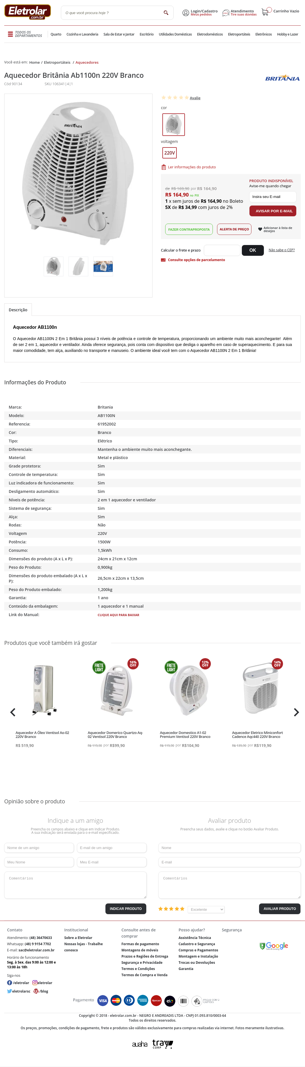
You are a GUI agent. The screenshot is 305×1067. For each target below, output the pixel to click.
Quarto (56, 34)
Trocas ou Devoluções (196, 962)
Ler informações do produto (192, 166)
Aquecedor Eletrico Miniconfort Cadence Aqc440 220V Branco (257, 734)
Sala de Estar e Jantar (119, 34)
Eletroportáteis (238, 34)
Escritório (146, 34)
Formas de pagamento (140, 944)
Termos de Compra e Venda (144, 975)
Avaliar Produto (280, 909)
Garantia (185, 968)
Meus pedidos (201, 14)
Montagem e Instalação (198, 956)
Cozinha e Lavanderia (83, 34)
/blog (43, 991)
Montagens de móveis (139, 950)
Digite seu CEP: (182, 250)
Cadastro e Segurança (196, 944)
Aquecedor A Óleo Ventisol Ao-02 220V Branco (42, 734)
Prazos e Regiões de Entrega (144, 956)
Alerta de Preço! (234, 229)
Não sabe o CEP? (282, 250)
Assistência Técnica (194, 937)
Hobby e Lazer (287, 34)
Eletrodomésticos (209, 34)
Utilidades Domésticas (175, 34)
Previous (11, 712)
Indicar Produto (126, 909)
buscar (166, 12)
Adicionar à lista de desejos (278, 229)
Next (296, 712)
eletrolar (44, 982)
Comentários (75, 885)
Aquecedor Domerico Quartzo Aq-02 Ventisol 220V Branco (115, 734)
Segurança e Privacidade (142, 962)
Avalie (195, 97)
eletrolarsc (21, 991)
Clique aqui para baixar (119, 615)
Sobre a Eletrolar (78, 937)
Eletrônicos (263, 34)
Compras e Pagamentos (198, 950)
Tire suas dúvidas (244, 14)
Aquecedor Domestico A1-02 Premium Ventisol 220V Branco (185, 734)
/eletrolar (21, 982)
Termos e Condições (138, 968)
